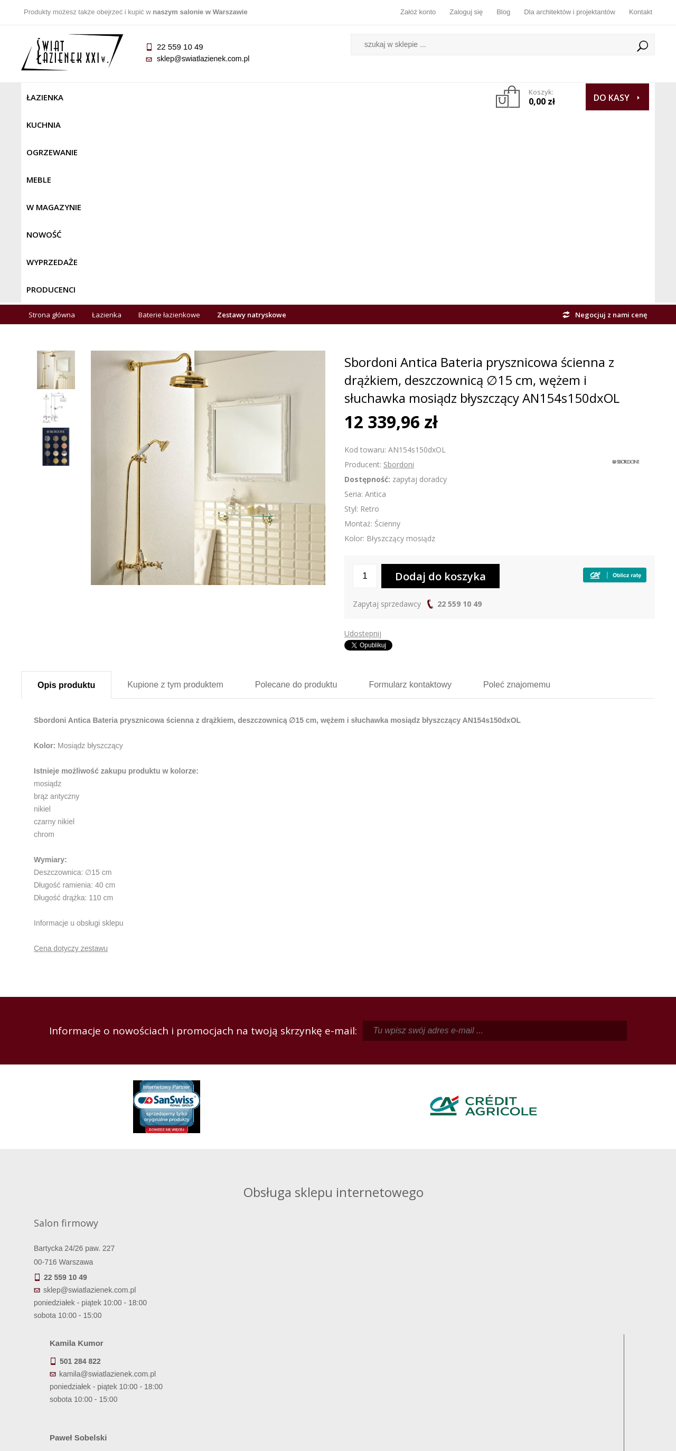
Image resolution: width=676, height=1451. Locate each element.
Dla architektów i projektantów (569, 12)
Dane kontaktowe (575, 1307)
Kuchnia (93, 97)
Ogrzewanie (148, 97)
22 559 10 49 (459, 412)
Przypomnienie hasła (417, 1336)
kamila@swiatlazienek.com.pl (265, 1070)
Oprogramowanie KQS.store (608, 1436)
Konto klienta (417, 1351)
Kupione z (175, 492)
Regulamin (259, 1307)
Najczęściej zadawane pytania (258, 1321)
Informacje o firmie (575, 1321)
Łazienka (44, 97)
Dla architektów (575, 1336)
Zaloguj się (466, 12)
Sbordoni (398, 272)
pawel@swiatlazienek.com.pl (264, 1165)
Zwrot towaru (100, 1366)
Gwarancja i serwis (100, 1351)
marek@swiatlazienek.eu (507, 1126)
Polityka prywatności (259, 1351)
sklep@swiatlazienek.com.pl (203, 58)
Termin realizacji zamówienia (100, 1307)
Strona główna (52, 122)
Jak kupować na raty (259, 1336)
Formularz (410, 492)
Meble (199, 97)
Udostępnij (362, 441)
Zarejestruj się (417, 1321)
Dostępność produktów (100, 1321)
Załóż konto (418, 12)
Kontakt (640, 12)
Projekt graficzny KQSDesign (504, 1436)
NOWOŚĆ (309, 97)
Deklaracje (100, 1381)
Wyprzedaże (365, 97)
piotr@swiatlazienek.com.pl (511, 1070)
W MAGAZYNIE (251, 97)
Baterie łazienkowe (169, 122)
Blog (503, 12)
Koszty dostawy (100, 1336)
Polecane (296, 492)
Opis (66, 492)
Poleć (516, 492)
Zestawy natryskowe (251, 122)
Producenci (428, 97)
